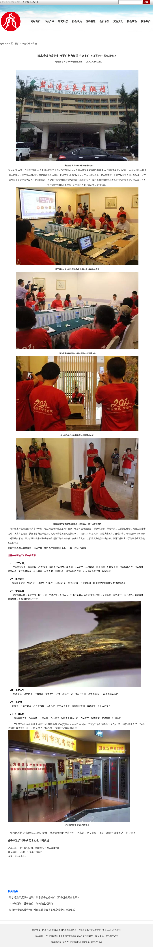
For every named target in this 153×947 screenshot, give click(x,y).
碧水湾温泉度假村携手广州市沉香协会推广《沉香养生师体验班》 (44, 897)
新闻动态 (63, 21)
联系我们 (146, 21)
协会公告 (76, 930)
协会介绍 (49, 21)
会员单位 (104, 21)
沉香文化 (118, 21)
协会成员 (77, 21)
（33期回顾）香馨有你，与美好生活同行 (31, 903)
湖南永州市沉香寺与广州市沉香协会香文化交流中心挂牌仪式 (42, 909)
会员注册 (34, 2)
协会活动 (132, 21)
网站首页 (35, 21)
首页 (17, 43)
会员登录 (26, 2)
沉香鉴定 (90, 21)
